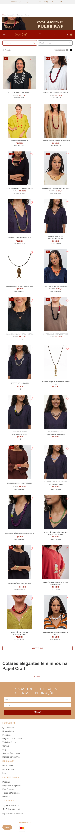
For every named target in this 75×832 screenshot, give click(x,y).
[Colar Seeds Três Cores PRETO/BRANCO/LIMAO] (19, 418)
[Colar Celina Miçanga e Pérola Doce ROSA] (19, 319)
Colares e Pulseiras (23, 15)
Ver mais (37, 676)
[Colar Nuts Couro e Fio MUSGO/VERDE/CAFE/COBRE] (55, 418)
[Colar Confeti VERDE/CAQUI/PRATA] (19, 222)
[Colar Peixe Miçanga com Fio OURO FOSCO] (19, 271)
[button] (19, 43)
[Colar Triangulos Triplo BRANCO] (19, 78)
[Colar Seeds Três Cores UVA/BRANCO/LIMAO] (19, 518)
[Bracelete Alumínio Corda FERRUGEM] (19, 468)
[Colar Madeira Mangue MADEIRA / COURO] (19, 173)
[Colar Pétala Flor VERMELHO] (19, 126)
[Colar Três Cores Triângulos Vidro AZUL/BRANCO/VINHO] (55, 468)
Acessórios (11, 15)
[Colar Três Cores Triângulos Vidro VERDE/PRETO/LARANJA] (55, 518)
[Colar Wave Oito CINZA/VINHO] (19, 368)
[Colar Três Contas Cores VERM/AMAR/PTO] (55, 126)
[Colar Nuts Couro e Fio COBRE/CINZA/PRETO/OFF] (55, 222)
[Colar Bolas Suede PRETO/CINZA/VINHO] (55, 319)
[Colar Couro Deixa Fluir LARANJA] (55, 271)
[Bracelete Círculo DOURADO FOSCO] (19, 568)
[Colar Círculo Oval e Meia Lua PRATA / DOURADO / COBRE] (55, 568)
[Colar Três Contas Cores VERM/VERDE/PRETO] (19, 618)
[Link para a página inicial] (4, 15)
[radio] (67, 50)
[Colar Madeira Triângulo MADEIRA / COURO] (55, 173)
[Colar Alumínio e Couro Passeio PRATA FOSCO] (55, 618)
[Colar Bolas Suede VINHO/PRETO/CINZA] (55, 78)
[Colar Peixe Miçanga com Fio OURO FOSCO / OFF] (55, 368)
